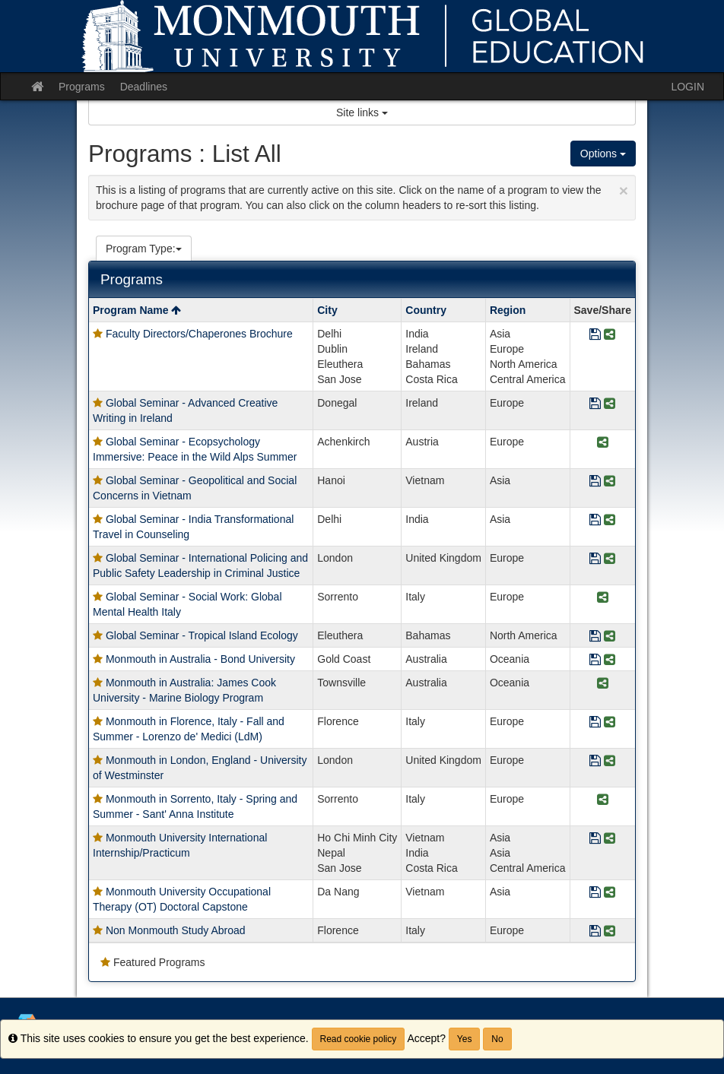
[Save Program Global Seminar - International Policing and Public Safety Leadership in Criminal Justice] (595, 559)
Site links (362, 112)
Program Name (137, 310)
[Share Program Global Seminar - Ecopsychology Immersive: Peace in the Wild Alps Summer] (602, 443)
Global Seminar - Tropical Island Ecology (202, 635)
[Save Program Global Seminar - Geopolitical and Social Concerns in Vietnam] (595, 481)
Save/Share (603, 310)
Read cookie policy (358, 1039)
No (497, 1039)
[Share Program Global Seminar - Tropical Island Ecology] (609, 637)
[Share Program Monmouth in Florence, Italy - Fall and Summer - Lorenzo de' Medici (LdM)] (609, 722)
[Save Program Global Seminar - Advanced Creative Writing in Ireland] (595, 404)
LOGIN (687, 87)
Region (508, 310)
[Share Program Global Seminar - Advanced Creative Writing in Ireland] (609, 404)
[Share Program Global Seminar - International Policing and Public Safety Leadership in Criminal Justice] (609, 559)
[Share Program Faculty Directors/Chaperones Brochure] (609, 335)
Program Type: (144, 248)
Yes (464, 1039)
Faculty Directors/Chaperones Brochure (199, 334)
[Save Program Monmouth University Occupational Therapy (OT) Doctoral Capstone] (595, 893)
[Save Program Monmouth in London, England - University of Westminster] (595, 761)
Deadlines (143, 87)
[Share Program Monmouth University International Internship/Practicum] (609, 839)
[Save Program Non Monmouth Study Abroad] (595, 931)
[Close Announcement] (623, 190)
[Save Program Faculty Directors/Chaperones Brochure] (595, 335)
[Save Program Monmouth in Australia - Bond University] (595, 660)
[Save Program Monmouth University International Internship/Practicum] (595, 839)
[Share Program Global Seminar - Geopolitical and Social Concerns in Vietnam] (609, 481)
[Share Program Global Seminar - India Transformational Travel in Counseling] (609, 520)
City (327, 310)
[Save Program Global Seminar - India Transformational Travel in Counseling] (595, 520)
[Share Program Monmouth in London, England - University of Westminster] (609, 761)
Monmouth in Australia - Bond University (200, 659)
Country (425, 310)
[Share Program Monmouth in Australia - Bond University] (609, 660)
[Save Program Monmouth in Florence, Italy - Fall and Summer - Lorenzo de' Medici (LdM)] (595, 722)
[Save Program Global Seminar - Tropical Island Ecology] (595, 637)
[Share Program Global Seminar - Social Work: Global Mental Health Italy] (602, 598)
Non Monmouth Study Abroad (176, 930)
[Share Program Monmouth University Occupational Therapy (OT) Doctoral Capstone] (609, 893)
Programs (82, 87)
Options (603, 153)
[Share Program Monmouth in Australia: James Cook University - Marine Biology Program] (602, 684)
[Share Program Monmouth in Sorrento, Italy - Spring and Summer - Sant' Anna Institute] (602, 800)
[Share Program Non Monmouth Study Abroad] (609, 931)
